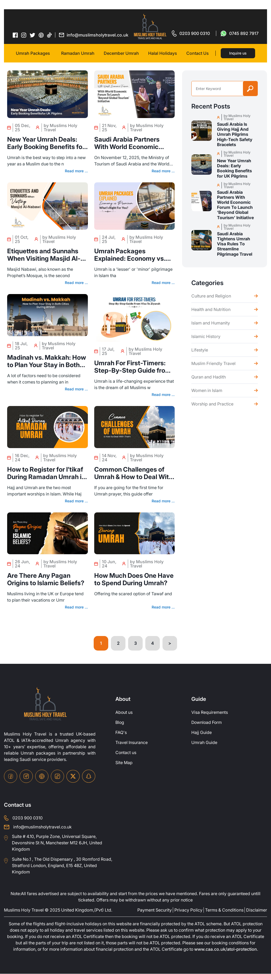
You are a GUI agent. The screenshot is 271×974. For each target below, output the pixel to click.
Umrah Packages (33, 53)
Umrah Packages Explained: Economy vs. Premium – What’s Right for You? (134, 254)
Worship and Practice (212, 404)
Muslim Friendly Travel (213, 363)
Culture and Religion (211, 296)
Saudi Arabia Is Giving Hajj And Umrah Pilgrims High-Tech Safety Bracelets (234, 134)
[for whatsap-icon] (240, 33)
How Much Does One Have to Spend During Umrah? (134, 579)
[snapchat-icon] (88, 776)
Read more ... (76, 171)
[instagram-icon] (23, 35)
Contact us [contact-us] (126, 752)
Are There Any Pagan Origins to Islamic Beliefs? (45, 579)
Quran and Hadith (208, 377)
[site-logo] (45, 704)
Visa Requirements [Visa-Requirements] (209, 712)
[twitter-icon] (32, 35)
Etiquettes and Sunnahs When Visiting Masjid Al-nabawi (43, 254)
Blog (119, 722)
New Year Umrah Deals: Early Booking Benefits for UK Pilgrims (46, 143)
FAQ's (121, 732)
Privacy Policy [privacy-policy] (188, 910)
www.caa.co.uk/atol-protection (227, 949)
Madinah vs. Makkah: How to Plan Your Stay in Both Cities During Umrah (46, 361)
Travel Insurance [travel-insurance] (131, 742)
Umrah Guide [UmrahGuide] (204, 742)
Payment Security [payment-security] (154, 910)
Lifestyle (199, 350)
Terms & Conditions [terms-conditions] (224, 910)
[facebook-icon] (15, 35)
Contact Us (197, 53)
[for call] (191, 33)
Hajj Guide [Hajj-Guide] (201, 732)
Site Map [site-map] (124, 762)
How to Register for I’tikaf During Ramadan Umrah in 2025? (46, 473)
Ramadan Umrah (77, 53)
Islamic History (205, 336)
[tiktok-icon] (49, 35)
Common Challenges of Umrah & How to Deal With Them (133, 473)
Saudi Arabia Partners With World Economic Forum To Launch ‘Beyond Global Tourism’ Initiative (132, 143)
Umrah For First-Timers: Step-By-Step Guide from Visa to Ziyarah (132, 366)
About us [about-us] (124, 712)
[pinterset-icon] (41, 35)
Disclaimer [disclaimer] (256, 910)
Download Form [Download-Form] (207, 722)
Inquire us (238, 53)
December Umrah (121, 53)
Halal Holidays (162, 53)
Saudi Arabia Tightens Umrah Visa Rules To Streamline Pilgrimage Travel (234, 244)
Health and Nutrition (211, 309)
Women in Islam (206, 390)
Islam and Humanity (210, 323)
